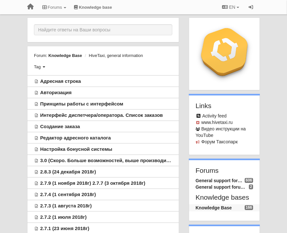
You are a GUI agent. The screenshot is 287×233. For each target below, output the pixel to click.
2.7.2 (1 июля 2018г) (63, 217)
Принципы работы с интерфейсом (81, 103)
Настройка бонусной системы (76, 149)
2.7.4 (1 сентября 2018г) (68, 194)
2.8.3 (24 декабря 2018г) (68, 171)
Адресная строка (60, 81)
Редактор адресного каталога (75, 137)
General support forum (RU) (220, 180)
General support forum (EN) (222, 187)
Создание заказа (60, 126)
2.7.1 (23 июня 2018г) (64, 228)
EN (230, 7)
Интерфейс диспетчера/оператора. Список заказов (101, 115)
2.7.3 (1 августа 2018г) (66, 205)
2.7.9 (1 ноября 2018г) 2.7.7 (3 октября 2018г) (92, 183)
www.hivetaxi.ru (217, 122)
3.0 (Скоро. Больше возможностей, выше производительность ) (117, 160)
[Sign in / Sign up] (251, 7)
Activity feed (214, 115)
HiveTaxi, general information (116, 55)
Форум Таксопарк (219, 141)
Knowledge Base (65, 55)
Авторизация (55, 92)
